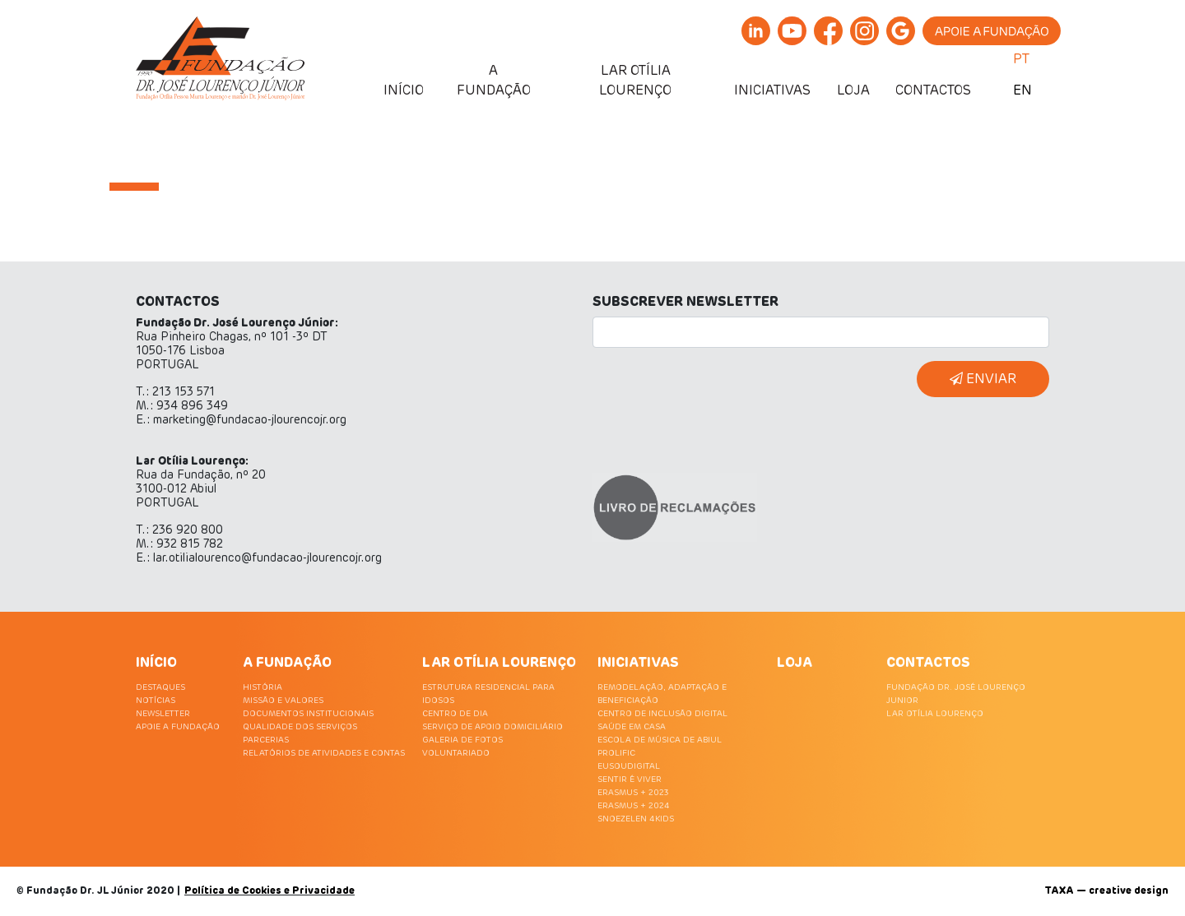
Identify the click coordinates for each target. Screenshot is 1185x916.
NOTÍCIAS (155, 700)
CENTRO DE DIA (455, 714)
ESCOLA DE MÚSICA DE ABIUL (659, 740)
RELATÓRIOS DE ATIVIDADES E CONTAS (324, 753)
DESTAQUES (160, 687)
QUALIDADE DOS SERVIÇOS (300, 727)
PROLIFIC (616, 753)
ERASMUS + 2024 (633, 806)
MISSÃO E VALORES (283, 700)
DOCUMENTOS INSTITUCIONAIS (308, 714)
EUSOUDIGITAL (628, 766)
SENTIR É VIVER (629, 779)
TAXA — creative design (1106, 891)
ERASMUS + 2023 (633, 793)
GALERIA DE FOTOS (462, 740)
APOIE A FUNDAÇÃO (178, 727)
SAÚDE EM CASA (631, 727)
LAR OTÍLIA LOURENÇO (934, 714)
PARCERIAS (266, 740)
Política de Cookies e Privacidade (269, 891)
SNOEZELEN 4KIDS (635, 819)
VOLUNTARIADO (456, 753)
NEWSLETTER (163, 714)
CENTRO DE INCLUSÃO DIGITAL (662, 714)
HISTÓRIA (262, 687)
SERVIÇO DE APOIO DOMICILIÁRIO (492, 727)
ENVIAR (983, 379)
